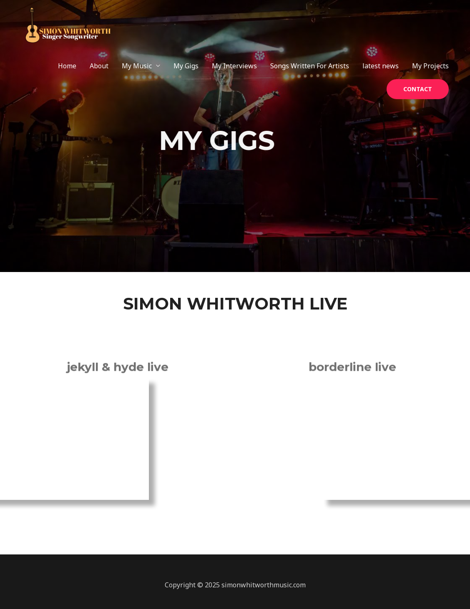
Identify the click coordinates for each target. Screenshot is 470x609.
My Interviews (234, 65)
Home (67, 65)
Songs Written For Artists (309, 65)
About (99, 65)
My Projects (430, 65)
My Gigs (186, 65)
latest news (380, 65)
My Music (137, 65)
